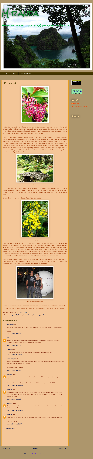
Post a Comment (10, 428)
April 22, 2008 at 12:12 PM (15, 410)
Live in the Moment (26, 73)
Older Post (63, 448)
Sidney (8, 338)
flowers (20, 315)
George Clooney (27, 315)
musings (38, 315)
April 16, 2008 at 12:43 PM (15, 334)
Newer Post (7, 448)
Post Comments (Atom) (39, 454)
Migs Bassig (10, 324)
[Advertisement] (35, 439)
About (14, 73)
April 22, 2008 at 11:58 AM (15, 385)
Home (6, 73)
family (15, 315)
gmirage (9, 349)
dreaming (10, 315)
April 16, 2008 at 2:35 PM (14, 345)
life (34, 315)
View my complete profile (79, 106)
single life (44, 315)
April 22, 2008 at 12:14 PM (15, 424)
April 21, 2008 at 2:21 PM (14, 370)
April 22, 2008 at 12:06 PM (15, 399)
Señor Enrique (11, 359)
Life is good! (9, 83)
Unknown (9, 374)
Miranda (20, 13)
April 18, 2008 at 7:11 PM (14, 355)
